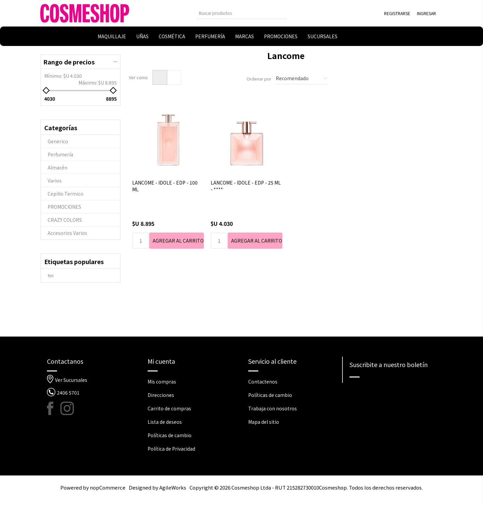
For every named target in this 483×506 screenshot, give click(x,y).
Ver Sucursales (71, 379)
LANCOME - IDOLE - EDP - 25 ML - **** (246, 186)
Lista (173, 77)
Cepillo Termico (66, 193)
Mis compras (162, 381)
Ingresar (426, 13)
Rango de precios (69, 61)
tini (51, 275)
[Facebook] (53, 408)
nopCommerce (107, 487)
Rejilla (159, 77)
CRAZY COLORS (65, 219)
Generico (58, 141)
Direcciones (161, 395)
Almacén (57, 167)
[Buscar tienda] (236, 12)
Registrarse (397, 13)
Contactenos (262, 381)
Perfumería (60, 154)
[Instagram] (67, 408)
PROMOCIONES (64, 206)
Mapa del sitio (263, 421)
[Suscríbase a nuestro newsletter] (393, 389)
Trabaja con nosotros (272, 408)
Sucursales (322, 36)
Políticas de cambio (170, 435)
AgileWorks (172, 487)
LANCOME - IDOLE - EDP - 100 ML (165, 186)
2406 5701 (68, 392)
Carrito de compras (169, 408)
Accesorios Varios (67, 233)
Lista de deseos (165, 421)
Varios (55, 180)
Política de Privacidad (171, 448)
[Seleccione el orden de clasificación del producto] (302, 78)
